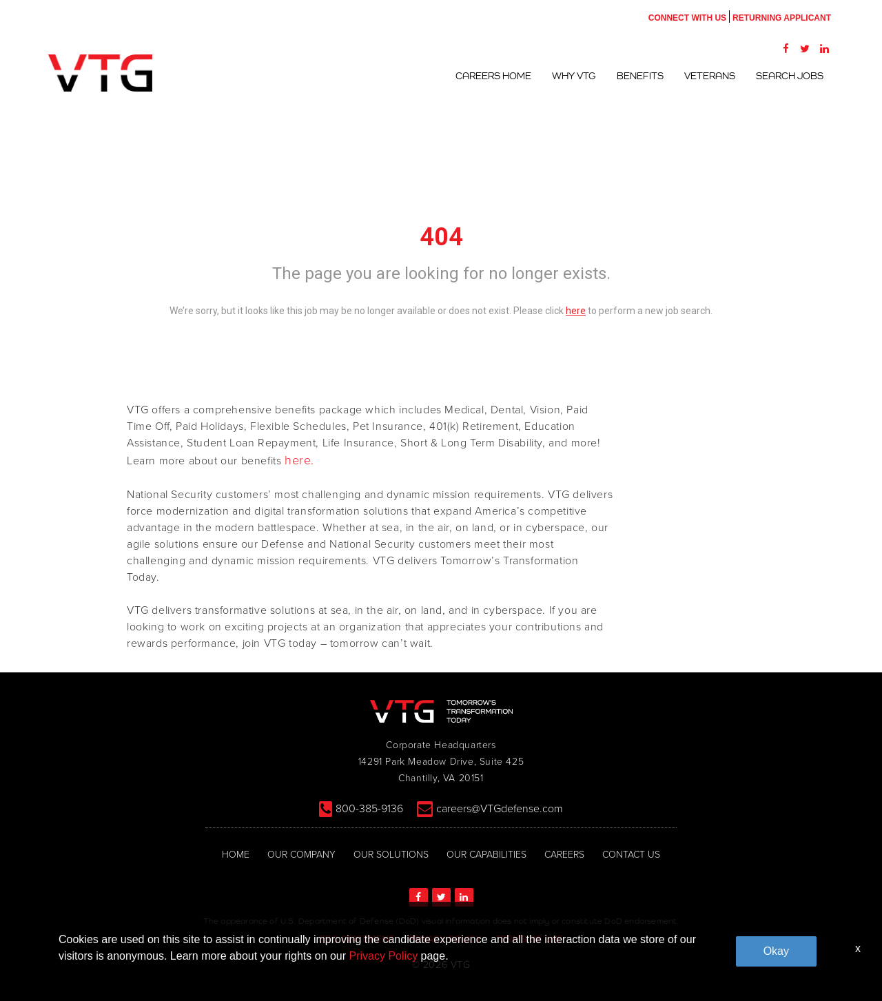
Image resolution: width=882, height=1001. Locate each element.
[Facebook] (785, 48)
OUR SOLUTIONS (391, 854)
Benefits (640, 75)
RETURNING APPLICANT (781, 18)
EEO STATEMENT (357, 939)
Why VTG (574, 75)
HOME (235, 854)
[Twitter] (805, 48)
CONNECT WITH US (687, 18)
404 (441, 237)
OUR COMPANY (301, 854)
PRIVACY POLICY (445, 939)
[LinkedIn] (824, 48)
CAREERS (564, 854)
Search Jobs (789, 75)
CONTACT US (631, 854)
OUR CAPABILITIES (486, 854)
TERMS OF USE (529, 939)
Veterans (709, 75)
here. (299, 460)
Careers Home (493, 75)
